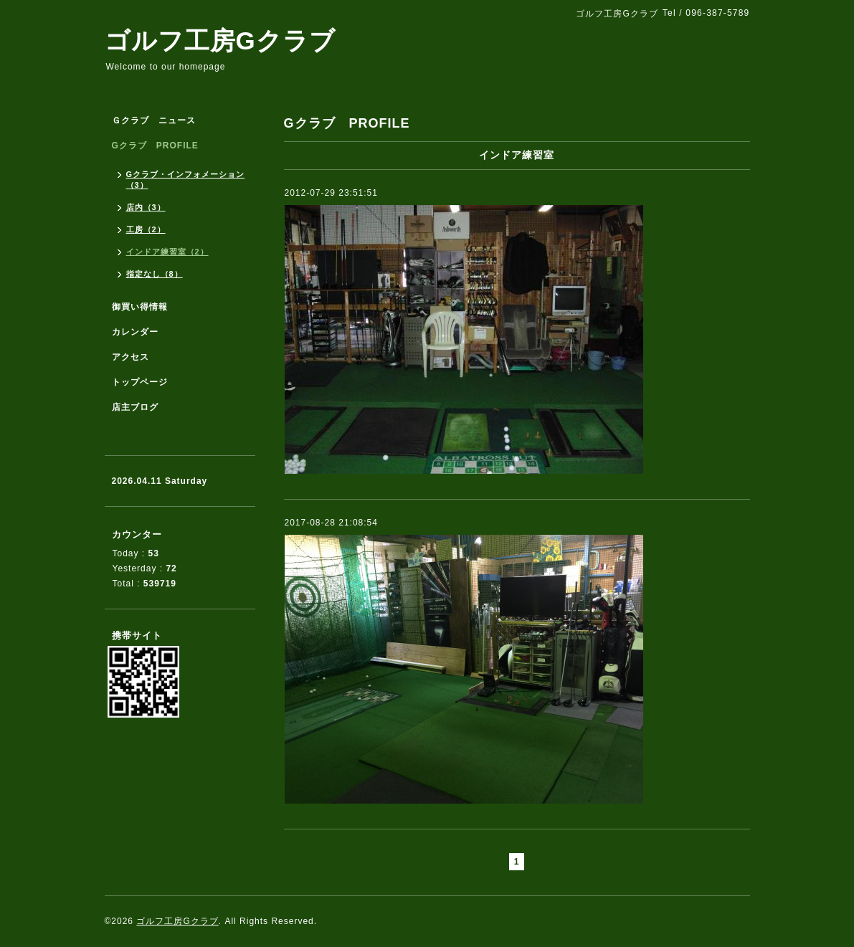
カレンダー (135, 332)
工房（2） (146, 229)
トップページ (140, 382)
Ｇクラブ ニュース (154, 120)
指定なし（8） (154, 274)
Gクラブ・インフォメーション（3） (185, 179)
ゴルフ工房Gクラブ (220, 40)
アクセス (130, 357)
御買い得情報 (140, 307)
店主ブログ (135, 407)
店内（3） (146, 207)
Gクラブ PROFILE (155, 146)
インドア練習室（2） (167, 251)
